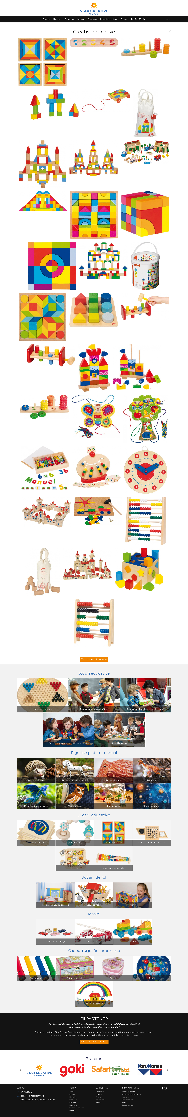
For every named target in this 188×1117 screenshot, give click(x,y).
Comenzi (99, 1094)
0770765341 (24, 1092)
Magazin (72, 1097)
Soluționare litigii (128, 1105)
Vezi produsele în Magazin (94, 659)
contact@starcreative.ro (30, 1096)
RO (167, 19)
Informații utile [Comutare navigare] (130, 1088)
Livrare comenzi (127, 1100)
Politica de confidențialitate (131, 1094)
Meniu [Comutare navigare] (72, 1088)
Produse (46, 19)
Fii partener (92, 19)
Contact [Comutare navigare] (21, 1088)
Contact (124, 19)
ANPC (124, 1102)
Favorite (98, 1097)
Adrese (98, 1102)
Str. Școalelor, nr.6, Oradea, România (36, 1100)
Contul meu (100, 1091)
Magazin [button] (56, 19)
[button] (132, 19)
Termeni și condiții (128, 1091)
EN (169, 19)
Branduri (80, 19)
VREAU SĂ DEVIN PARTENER (94, 1042)
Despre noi (69, 19)
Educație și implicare (108, 19)
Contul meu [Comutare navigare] (102, 1088)
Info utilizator (100, 1100)
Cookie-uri (125, 1097)
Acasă (71, 1091)
